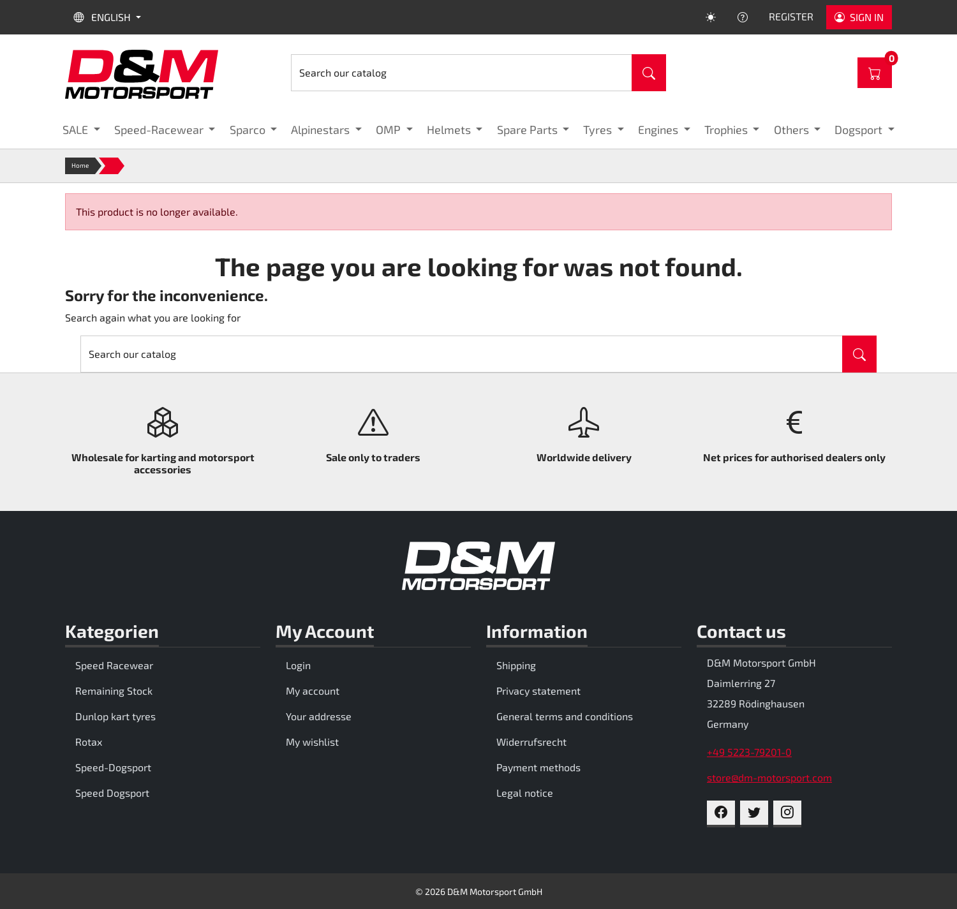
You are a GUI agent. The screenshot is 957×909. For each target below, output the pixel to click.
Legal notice (524, 793)
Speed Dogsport (112, 793)
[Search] (461, 72)
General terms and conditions (564, 716)
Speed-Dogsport (113, 767)
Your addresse (319, 716)
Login (298, 665)
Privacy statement (538, 690)
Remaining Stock (113, 690)
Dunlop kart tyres (115, 716)
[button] (81, 130)
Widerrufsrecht (531, 741)
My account (312, 690)
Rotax (88, 741)
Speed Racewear (114, 665)
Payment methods (538, 767)
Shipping (516, 665)
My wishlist (312, 741)
